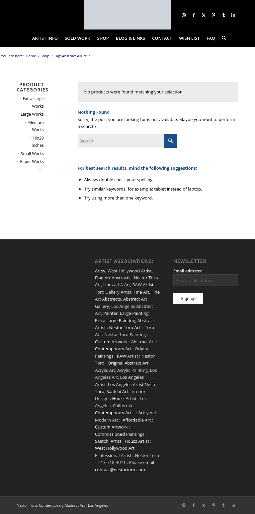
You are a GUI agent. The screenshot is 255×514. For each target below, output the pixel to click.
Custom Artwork (111, 342)
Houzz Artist (124, 398)
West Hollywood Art (114, 448)
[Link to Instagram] (184, 15)
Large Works (32, 114)
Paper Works (31, 161)
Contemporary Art (113, 349)
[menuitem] (45, 38)
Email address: (187, 271)
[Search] (222, 38)
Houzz (109, 285)
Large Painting (134, 313)
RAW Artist (143, 285)
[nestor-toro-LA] (127, 14)
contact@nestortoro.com (120, 470)
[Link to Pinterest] (213, 15)
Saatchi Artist (108, 441)
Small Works (32, 153)
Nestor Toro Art (124, 327)
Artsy (100, 271)
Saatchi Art (117, 391)
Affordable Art (137, 420)
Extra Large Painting (115, 320)
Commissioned (110, 434)
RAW (121, 356)
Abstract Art (143, 342)
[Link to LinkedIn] (233, 15)
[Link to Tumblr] (223, 15)
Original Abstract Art (128, 363)
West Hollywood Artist (130, 271)
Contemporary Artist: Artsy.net (125, 413)
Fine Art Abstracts (112, 278)
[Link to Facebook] (194, 15)
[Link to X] (204, 15)
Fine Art (141, 292)
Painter (110, 313)
